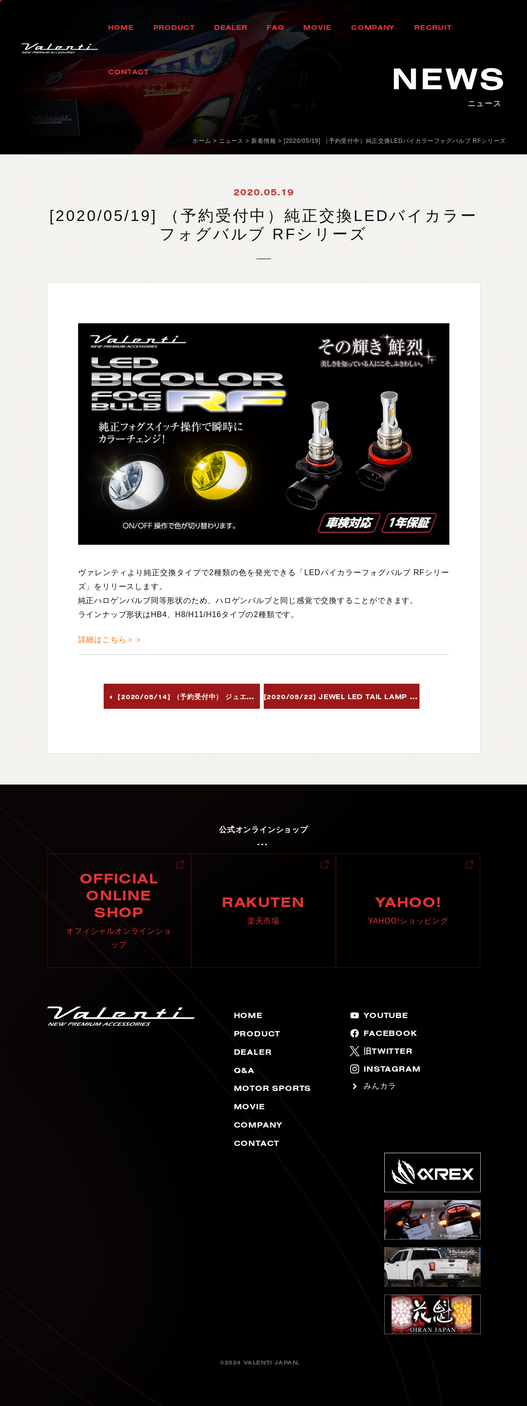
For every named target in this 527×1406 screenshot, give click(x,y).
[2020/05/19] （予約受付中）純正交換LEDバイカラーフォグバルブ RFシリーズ (395, 141)
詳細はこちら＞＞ (110, 639)
